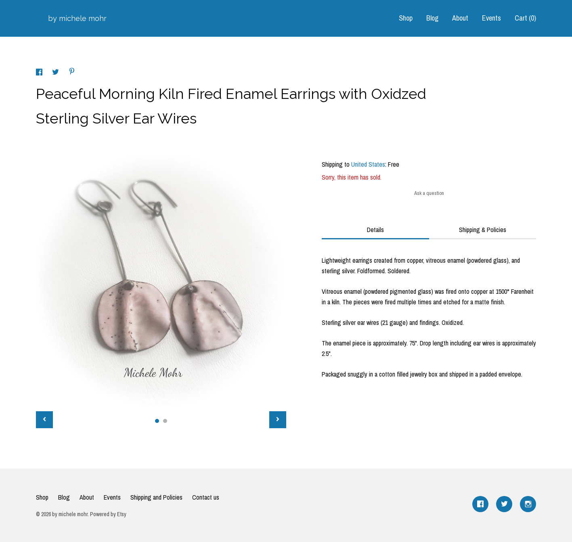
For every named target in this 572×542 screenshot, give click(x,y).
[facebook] (480, 504)
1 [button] (157, 421)
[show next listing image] (277, 419)
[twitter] (504, 504)
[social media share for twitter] (56, 73)
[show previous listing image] (44, 419)
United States (368, 164)
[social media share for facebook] (40, 73)
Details (375, 229)
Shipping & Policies (482, 229)
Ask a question (429, 193)
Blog (432, 18)
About (460, 18)
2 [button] (165, 421)
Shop (406, 18)
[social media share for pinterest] (72, 72)
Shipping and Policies (156, 497)
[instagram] (528, 504)
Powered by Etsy (108, 514)
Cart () (525, 18)
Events (491, 18)
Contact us (205, 497)
